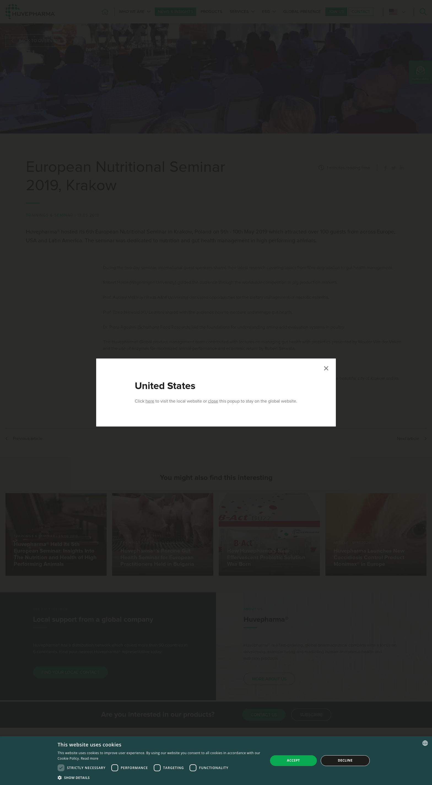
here (149, 401)
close (213, 401)
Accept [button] (293, 760)
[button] (160, 777)
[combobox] (425, 743)
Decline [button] (345, 760)
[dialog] (216, 760)
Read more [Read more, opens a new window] (89, 758)
